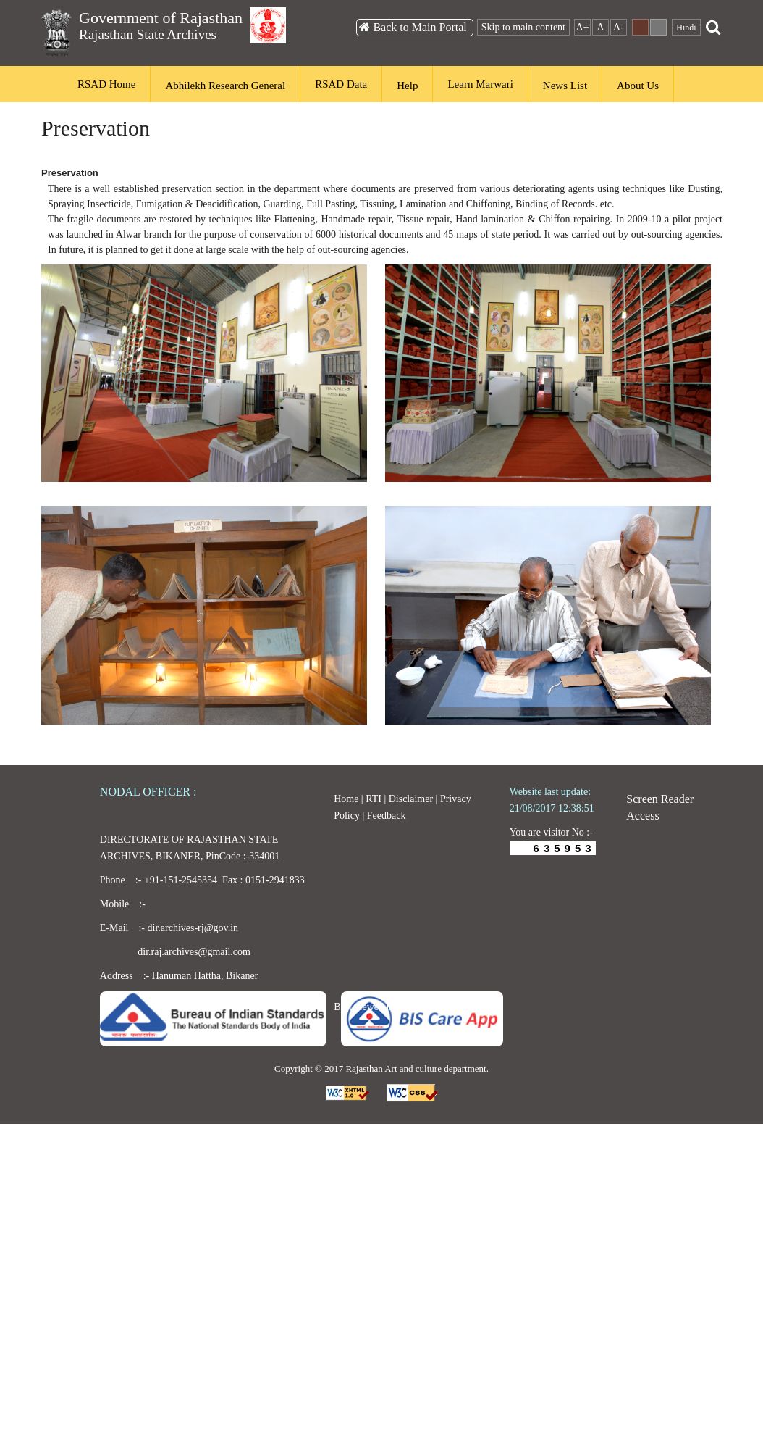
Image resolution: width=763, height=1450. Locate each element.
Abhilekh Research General (225, 85)
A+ (582, 27)
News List (565, 85)
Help (407, 85)
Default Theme (658, 27)
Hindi (686, 27)
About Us (638, 85)
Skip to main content (523, 27)
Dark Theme (640, 27)
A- (618, 27)
